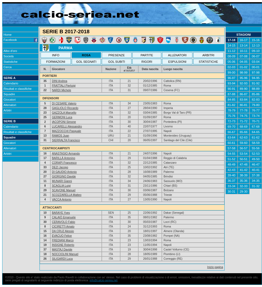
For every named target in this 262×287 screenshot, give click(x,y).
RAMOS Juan (60, 135)
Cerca (8, 67)
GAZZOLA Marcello (64, 112)
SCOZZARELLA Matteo (66, 194)
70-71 (256, 121)
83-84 (244, 99)
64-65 (256, 132)
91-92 (256, 83)
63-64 (231, 137)
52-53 (256, 153)
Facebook (21, 39)
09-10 (256, 50)
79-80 (256, 105)
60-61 (231, 142)
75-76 (231, 115)
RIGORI (147, 61)
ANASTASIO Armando (66, 153)
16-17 (244, 40)
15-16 (256, 40)
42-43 (231, 169)
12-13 (256, 45)
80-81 (244, 105)
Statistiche (11, 61)
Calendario (11, 83)
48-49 (231, 164)
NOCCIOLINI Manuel (65, 254)
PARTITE (146, 55)
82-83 (256, 99)
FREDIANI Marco (63, 240)
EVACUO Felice (62, 235)
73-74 (256, 115)
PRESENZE (117, 55)
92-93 (244, 83)
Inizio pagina (215, 267)
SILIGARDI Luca (62, 258)
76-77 (256, 110)
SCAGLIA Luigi (61, 185)
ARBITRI (208, 55)
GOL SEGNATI (86, 61)
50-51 (244, 159)
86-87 (244, 94)
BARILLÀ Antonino (63, 158)
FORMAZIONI (55, 61)
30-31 (231, 191)
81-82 (231, 105)
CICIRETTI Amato (63, 226)
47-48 (244, 164)
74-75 (244, 115)
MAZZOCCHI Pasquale (66, 131)
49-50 (256, 159)
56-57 (244, 148)
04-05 (244, 61)
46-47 (256, 164)
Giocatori (10, 99)
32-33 (244, 186)
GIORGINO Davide (64, 176)
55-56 (256, 148)
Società (9, 56)
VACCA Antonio (61, 199)
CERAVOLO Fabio (63, 221)
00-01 (256, 67)
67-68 (256, 126)
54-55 (231, 153)
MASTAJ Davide (62, 249)
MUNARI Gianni (62, 181)
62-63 (244, 137)
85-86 (256, 94)
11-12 (231, 50)
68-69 (244, 126)
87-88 (231, 94)
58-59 (256, 142)
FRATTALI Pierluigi (64, 85)
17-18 (231, 40)
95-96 (244, 78)
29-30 (244, 191)
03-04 (256, 61)
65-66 (244, 132)
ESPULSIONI (177, 61)
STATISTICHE (208, 61)
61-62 (256, 137)
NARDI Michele (61, 90)
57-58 (231, 148)
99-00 (231, 72)
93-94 (231, 83)
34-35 (256, 180)
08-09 (231, 56)
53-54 (244, 153)
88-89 (256, 88)
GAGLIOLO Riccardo (65, 108)
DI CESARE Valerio (64, 103)
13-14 (244, 45)
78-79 (231, 110)
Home (8, 34)
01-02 (244, 67)
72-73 (231, 121)
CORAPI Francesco (64, 162)
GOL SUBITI (116, 61)
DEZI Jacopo (60, 167)
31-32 (256, 186)
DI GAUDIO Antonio (64, 171)
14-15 (231, 45)
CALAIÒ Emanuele (64, 217)
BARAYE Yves (61, 212)
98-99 (244, 72)
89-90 (244, 88)
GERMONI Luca (62, 117)
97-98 (256, 72)
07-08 (244, 56)
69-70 (231, 126)
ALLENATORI (177, 55)
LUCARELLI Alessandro (67, 126)
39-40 (231, 175)
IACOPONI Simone (64, 121)
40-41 (256, 169)
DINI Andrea (59, 81)
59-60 (244, 142)
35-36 (244, 180)
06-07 (256, 56)
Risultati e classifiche (18, 88)
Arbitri (7, 110)
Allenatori (10, 105)
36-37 (231, 180)
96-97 (231, 78)
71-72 (244, 121)
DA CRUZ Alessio (63, 231)
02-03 (231, 67)
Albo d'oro (10, 50)
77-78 (244, 110)
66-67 (231, 132)
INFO (56, 55)
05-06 (231, 61)
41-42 (244, 169)
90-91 (231, 88)
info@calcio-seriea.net (103, 280)
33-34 (231, 186)
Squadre (9, 94)
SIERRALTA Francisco (66, 140)
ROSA (86, 55)
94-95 (256, 78)
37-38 (256, 175)
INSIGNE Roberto (63, 244)
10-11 (244, 50)
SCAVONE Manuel (64, 190)
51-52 (231, 159)
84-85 (231, 99)
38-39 (244, 175)
